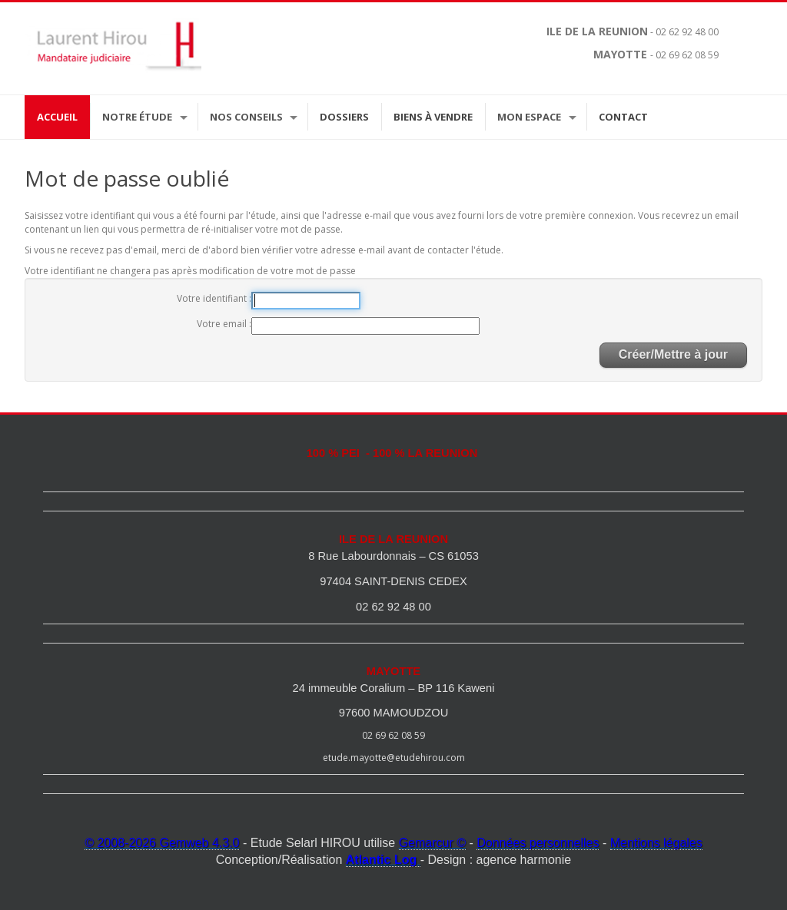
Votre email (223, 323)
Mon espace (529, 117)
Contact (623, 117)
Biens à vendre (433, 117)
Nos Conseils (246, 117)
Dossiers (344, 117)
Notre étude (137, 117)
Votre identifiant (213, 298)
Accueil (57, 117)
